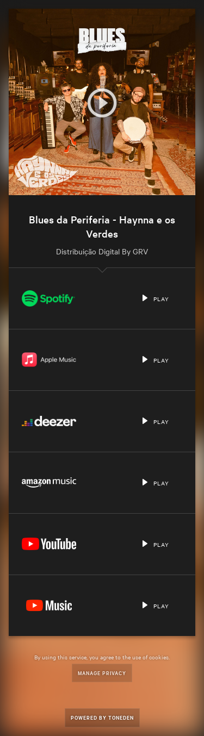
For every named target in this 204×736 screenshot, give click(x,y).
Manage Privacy (102, 673)
